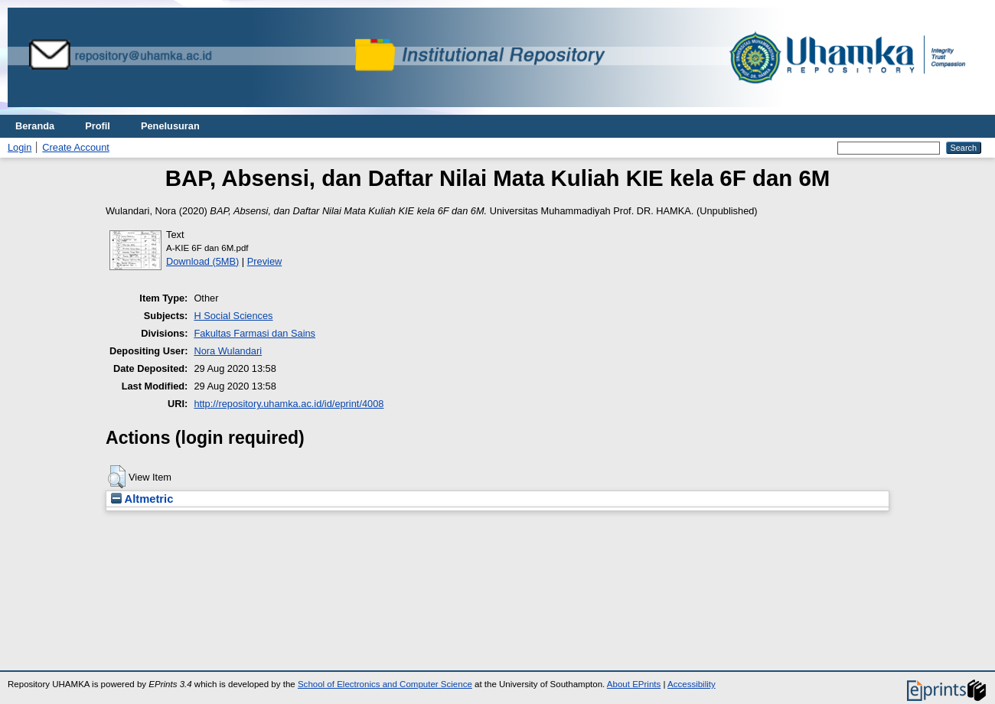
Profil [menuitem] (97, 126)
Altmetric (142, 499)
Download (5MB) (202, 261)
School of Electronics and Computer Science (385, 684)
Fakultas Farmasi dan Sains (254, 333)
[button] (117, 476)
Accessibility (691, 684)
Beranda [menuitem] (34, 126)
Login (19, 147)
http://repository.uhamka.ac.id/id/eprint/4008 (288, 403)
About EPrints (634, 684)
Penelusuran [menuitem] (170, 126)
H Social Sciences (233, 315)
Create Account (75, 147)
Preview (264, 261)
